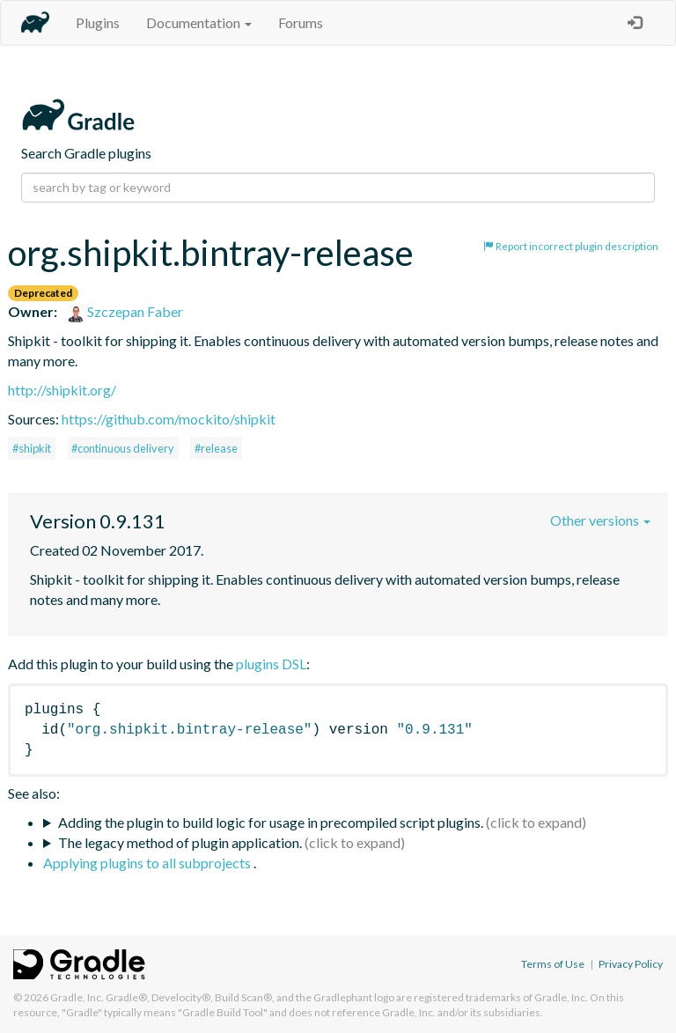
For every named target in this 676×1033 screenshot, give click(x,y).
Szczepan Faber (125, 311)
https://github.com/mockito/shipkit (169, 418)
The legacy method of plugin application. (180, 842)
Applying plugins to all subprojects (148, 862)
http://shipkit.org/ (62, 389)
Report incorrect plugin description (570, 246)
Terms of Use (552, 963)
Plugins (98, 22)
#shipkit (31, 448)
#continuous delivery (122, 448)
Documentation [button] (199, 22)
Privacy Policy (631, 963)
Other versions (600, 520)
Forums (300, 22)
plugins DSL (271, 663)
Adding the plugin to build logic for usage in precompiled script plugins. (270, 822)
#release (216, 448)
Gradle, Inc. (77, 997)
